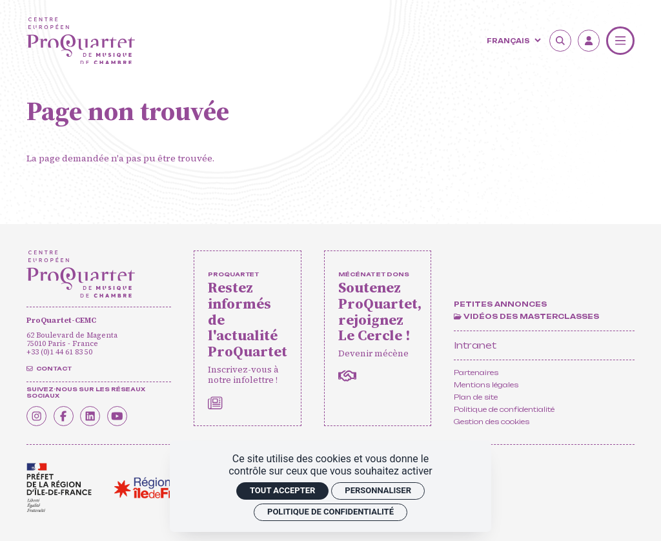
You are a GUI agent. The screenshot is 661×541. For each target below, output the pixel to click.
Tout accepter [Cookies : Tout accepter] (282, 490)
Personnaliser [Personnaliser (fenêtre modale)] (378, 490)
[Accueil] (80, 41)
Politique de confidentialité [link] (330, 511)
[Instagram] (37, 415)
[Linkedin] (94, 415)
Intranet (475, 345)
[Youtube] (123, 415)
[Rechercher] (560, 41)
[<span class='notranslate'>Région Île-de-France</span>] (159, 487)
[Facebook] (66, 415)
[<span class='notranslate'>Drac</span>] (59, 488)
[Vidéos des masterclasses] (526, 317)
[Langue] (512, 40)
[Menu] (620, 40)
